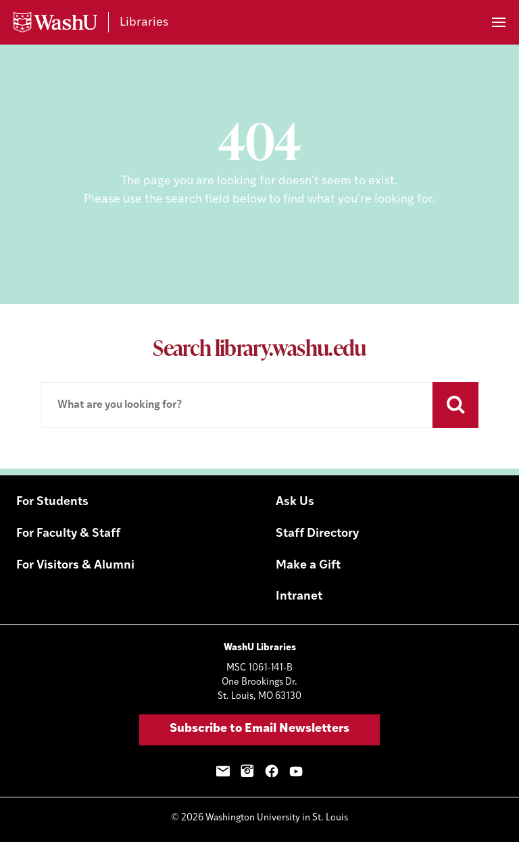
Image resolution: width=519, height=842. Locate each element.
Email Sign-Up (223, 771)
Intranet (299, 596)
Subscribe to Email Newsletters (259, 728)
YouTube (296, 771)
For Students (52, 502)
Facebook (271, 771)
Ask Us (295, 502)
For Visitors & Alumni (75, 565)
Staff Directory (317, 533)
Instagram (247, 771)
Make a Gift (308, 565)
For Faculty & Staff (68, 533)
